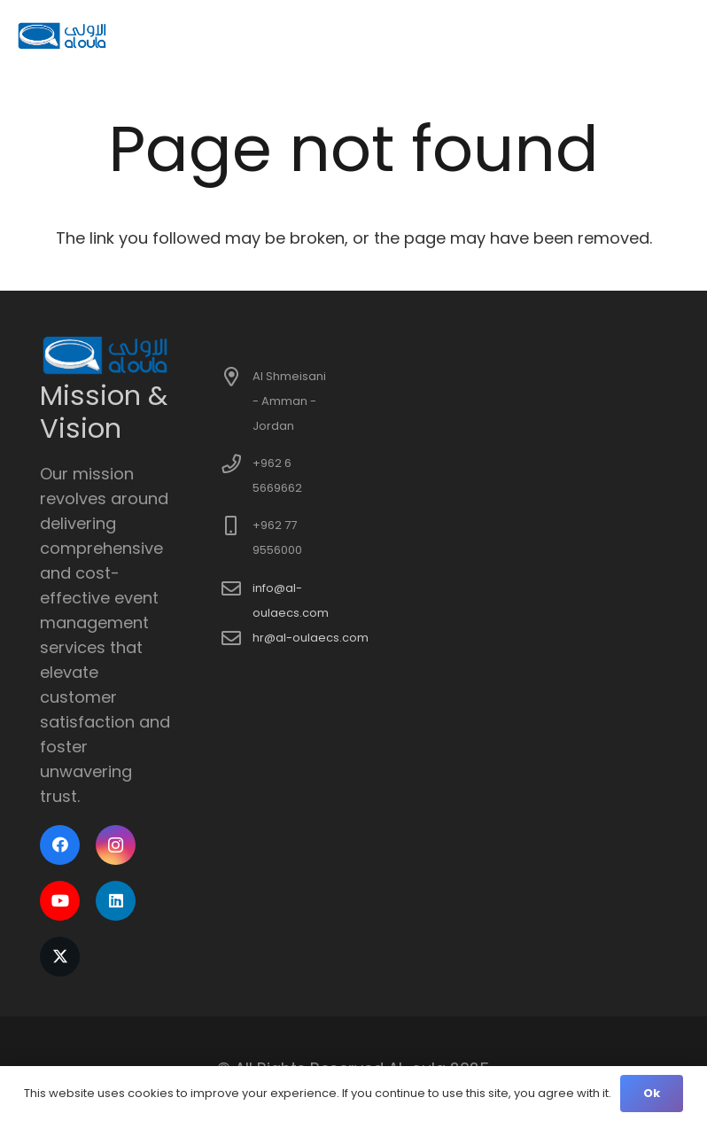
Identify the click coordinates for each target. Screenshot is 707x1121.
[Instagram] (116, 845)
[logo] (63, 35)
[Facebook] (60, 845)
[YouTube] (60, 901)
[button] (680, 35)
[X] (60, 957)
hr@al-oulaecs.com (310, 637)
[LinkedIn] (116, 901)
